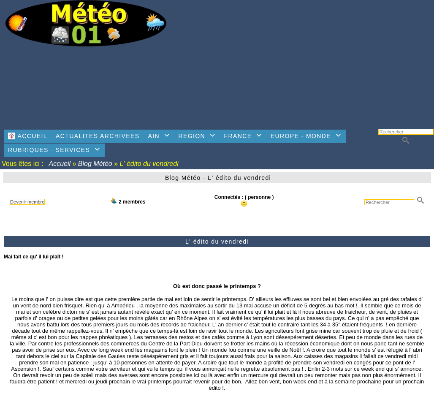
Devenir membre (27, 201)
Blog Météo (95, 163)
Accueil (60, 163)
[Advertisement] (304, 61)
